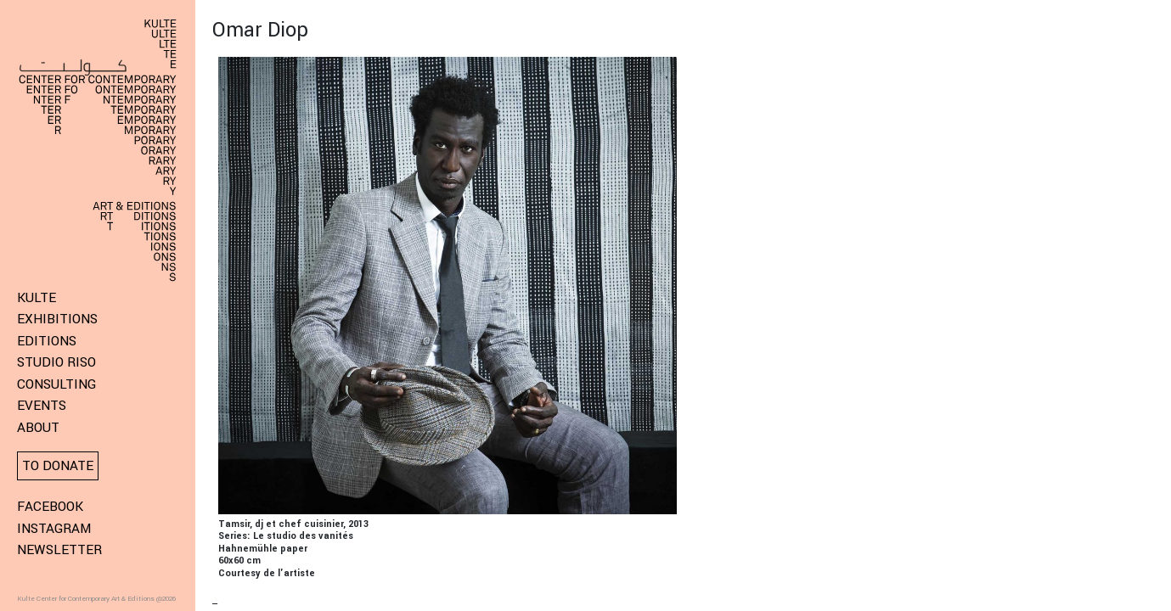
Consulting (56, 384)
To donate (57, 466)
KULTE (36, 298)
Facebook (50, 506)
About (38, 427)
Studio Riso (56, 362)
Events (41, 405)
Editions (46, 341)
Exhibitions (57, 319)
